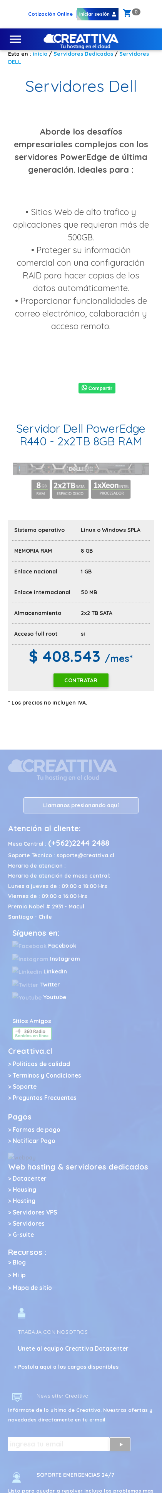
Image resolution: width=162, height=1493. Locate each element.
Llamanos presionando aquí (81, 805)
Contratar (81, 680)
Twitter (36, 984)
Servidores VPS (35, 1212)
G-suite (23, 1234)
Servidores (29, 1223)
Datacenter (30, 1178)
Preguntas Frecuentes (45, 1097)
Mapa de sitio (32, 1287)
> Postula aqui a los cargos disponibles (66, 1366)
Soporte (25, 1086)
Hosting (24, 1201)
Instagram (46, 958)
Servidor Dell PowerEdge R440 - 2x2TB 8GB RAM (80, 434)
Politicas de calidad (41, 1064)
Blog (19, 1262)
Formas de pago (36, 1129)
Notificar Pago (34, 1141)
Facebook (44, 945)
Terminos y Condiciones (47, 1075)
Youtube (39, 997)
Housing (24, 1189)
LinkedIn (39, 971)
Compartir (97, 388)
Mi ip (19, 1275)
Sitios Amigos (31, 1021)
